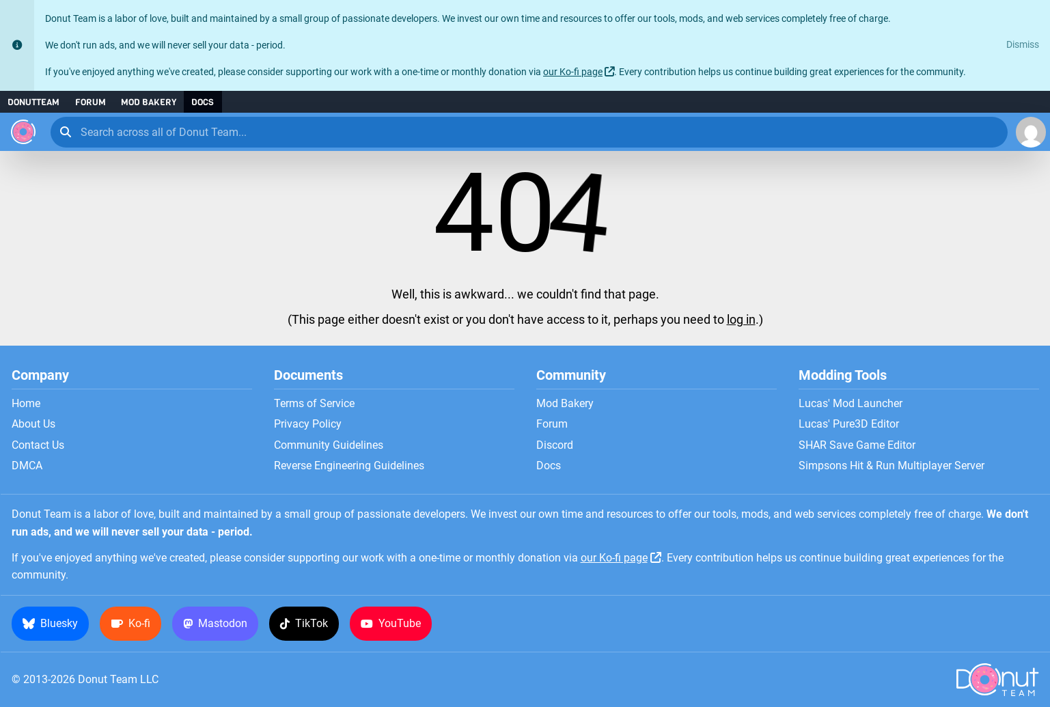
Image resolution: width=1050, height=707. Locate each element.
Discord (554, 445)
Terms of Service (314, 404)
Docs (202, 102)
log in (741, 320)
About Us (33, 424)
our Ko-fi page (573, 72)
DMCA (27, 466)
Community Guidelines (328, 445)
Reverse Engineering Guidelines (349, 466)
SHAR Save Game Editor (857, 445)
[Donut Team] (23, 132)
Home (26, 404)
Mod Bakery (148, 102)
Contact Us (38, 445)
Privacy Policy (308, 424)
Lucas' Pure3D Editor (849, 424)
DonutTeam (33, 102)
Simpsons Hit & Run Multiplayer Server (891, 466)
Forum (90, 102)
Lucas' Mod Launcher (850, 404)
